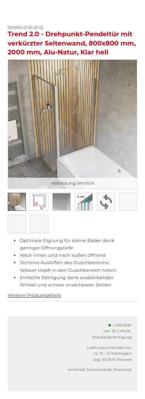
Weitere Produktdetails (34, 295)
